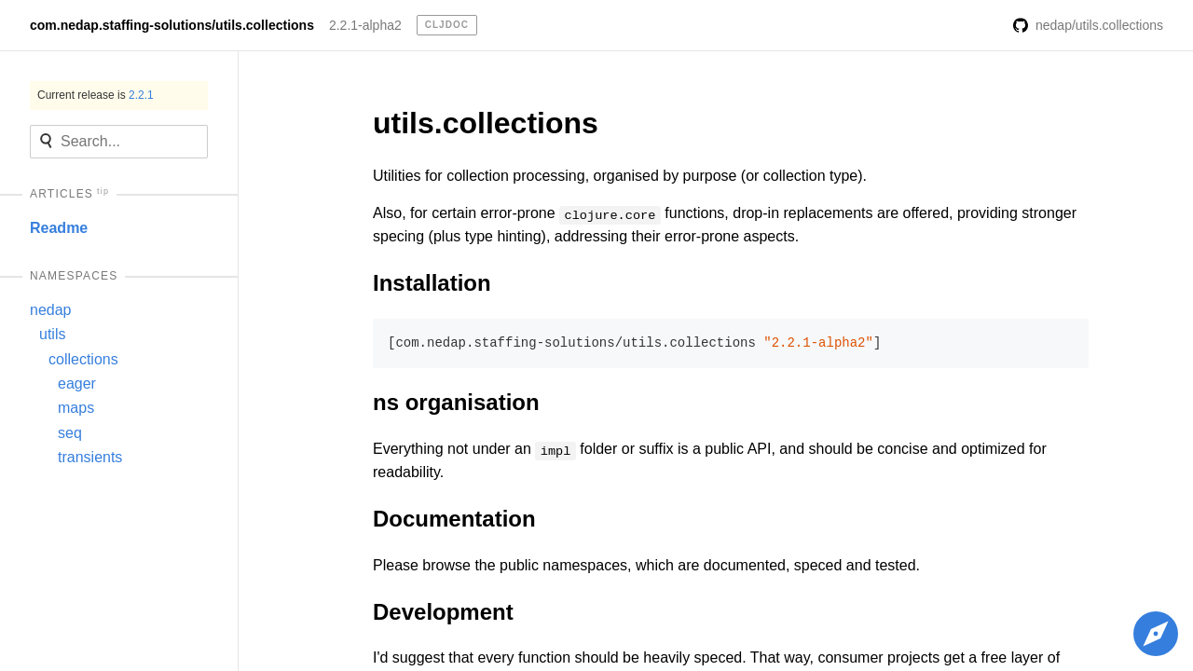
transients (90, 457)
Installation (432, 282)
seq (70, 433)
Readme (59, 228)
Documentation (454, 518)
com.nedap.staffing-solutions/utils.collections (172, 25)
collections (83, 359)
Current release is (95, 95)
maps (76, 408)
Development (443, 611)
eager (77, 383)
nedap (51, 310)
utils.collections (485, 123)
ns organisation (456, 402)
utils (52, 334)
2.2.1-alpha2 (365, 25)
